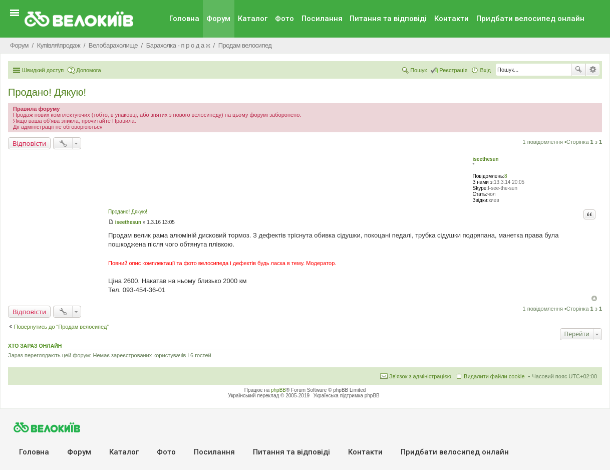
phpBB (278, 390)
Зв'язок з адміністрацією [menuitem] (420, 376)
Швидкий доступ (43, 70)
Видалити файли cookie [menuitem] (494, 376)
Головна (184, 18)
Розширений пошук (592, 70)
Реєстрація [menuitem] (453, 70)
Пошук (578, 70)
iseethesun (485, 159)
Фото (284, 18)
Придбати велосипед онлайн (530, 18)
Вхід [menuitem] (485, 70)
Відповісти (29, 143)
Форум (218, 18)
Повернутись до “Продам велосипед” (61, 327)
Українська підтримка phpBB (347, 395)
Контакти (451, 18)
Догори (594, 298)
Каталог (252, 18)
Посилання (322, 18)
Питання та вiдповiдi (388, 18)
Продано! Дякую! (47, 92)
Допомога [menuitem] (88, 70)
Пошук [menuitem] (418, 70)
